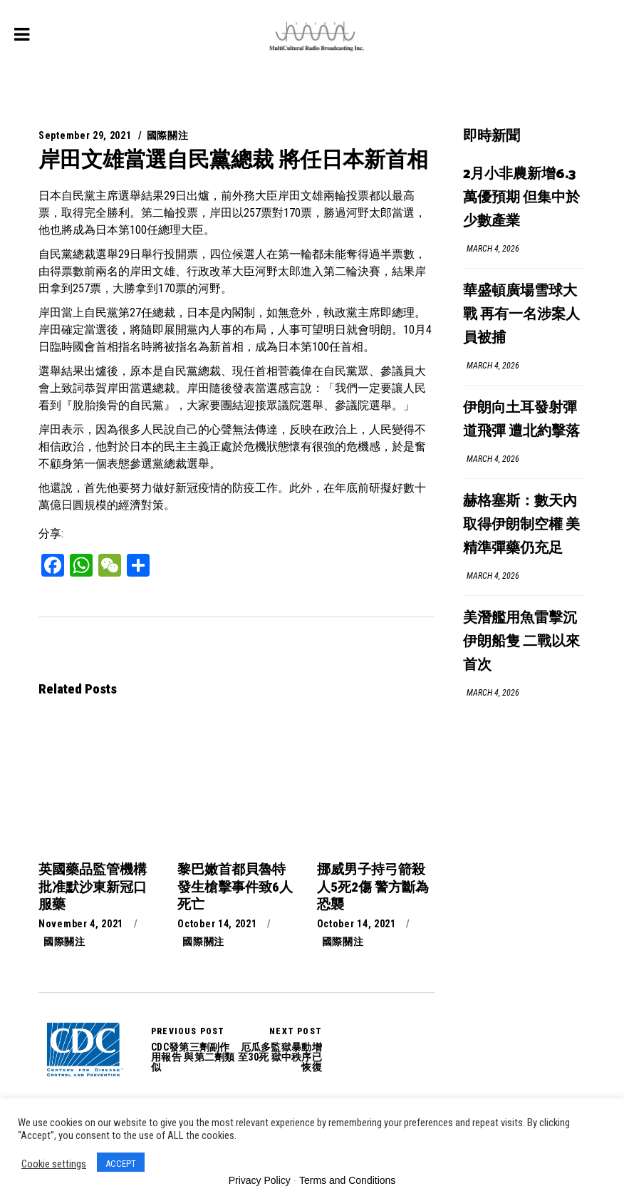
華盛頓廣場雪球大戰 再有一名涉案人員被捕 (521, 314)
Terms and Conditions (347, 1180)
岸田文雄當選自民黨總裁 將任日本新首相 (233, 159)
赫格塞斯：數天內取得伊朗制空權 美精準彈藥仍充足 (521, 525)
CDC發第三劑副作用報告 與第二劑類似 (84, 1049)
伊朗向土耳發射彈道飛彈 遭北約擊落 (521, 419)
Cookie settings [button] (53, 1164)
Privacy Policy (260, 1180)
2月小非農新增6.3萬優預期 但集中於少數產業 (521, 198)
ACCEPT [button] (120, 1163)
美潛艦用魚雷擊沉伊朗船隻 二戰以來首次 (521, 642)
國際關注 (168, 135)
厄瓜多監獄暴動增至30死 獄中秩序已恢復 (279, 1049)
